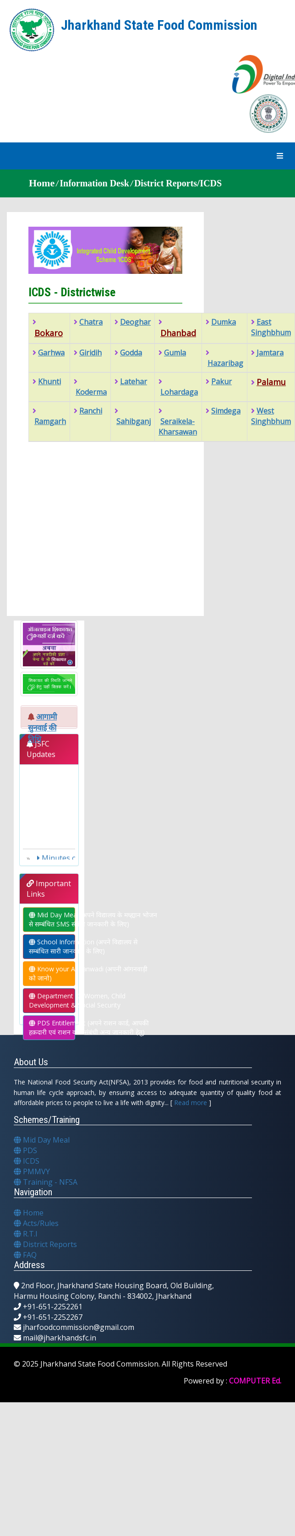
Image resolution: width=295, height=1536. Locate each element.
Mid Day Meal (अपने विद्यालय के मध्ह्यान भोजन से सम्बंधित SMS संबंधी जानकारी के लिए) (52, 919)
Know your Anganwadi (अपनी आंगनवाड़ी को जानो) (52, 973)
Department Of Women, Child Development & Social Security (52, 1000)
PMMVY (32, 1171)
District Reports (45, 1244)
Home (29, 1213)
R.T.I (26, 1234)
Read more (190, 1102)
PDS (25, 1150)
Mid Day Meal (42, 1140)
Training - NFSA (45, 1182)
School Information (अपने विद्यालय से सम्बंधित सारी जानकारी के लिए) (52, 946)
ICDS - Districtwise (71, 292)
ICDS (26, 1161)
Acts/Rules (36, 1223)
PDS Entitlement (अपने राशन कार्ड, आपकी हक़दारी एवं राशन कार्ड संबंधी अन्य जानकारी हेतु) (52, 1027)
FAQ (25, 1255)
